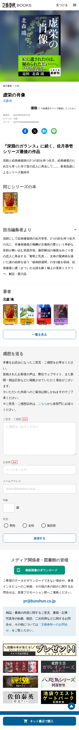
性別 (5, 519)
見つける (62, 5)
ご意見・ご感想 (12, 419)
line (54, 131)
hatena (44, 131)
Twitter (35, 131)
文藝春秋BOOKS (16, 5)
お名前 (7, 462)
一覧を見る (39, 334)
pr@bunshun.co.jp (39, 600)
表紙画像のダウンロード (41, 570)
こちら (42, 403)
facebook (25, 131)
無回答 (51, 525)
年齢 (5, 500)
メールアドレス (12, 481)
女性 (31, 525)
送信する (39, 538)
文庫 (17, 85)
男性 (12, 525)
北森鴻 (7, 100)
